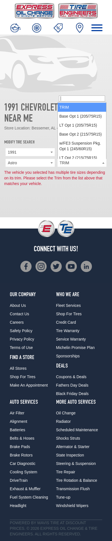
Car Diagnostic (22, 463)
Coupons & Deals (71, 377)
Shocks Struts (68, 438)
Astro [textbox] (12, 163)
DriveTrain (19, 480)
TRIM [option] (64, 107)
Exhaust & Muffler (25, 489)
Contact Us (19, 314)
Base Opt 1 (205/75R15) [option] (80, 116)
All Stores (18, 368)
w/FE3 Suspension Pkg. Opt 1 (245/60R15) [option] (80, 146)
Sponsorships (68, 356)
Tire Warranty (68, 330)
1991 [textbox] (12, 152)
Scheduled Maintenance (77, 430)
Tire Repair (65, 472)
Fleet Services (68, 305)
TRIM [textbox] (64, 163)
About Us (18, 305)
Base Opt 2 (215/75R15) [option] (80, 134)
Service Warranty (71, 339)
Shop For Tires (22, 377)
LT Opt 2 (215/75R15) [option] (78, 158)
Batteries (17, 430)
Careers (17, 322)
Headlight (18, 505)
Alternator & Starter (73, 446)
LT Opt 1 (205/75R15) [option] (78, 125)
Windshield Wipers (72, 505)
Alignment (18, 421)
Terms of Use (21, 347)
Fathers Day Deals (72, 385)
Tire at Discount (68, 523)
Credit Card (66, 322)
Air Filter (17, 413)
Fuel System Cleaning (29, 497)
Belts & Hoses (22, 438)
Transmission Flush (73, 489)
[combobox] (30, 152)
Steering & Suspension (76, 463)
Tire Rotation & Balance (76, 480)
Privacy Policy (22, 339)
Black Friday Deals (72, 393)
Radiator (63, 421)
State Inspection (70, 455)
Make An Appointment (29, 385)
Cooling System (23, 472)
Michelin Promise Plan (75, 347)
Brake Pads (20, 446)
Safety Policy (21, 330)
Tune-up (63, 497)
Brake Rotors (21, 455)
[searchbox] (82, 98)
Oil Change (66, 413)
